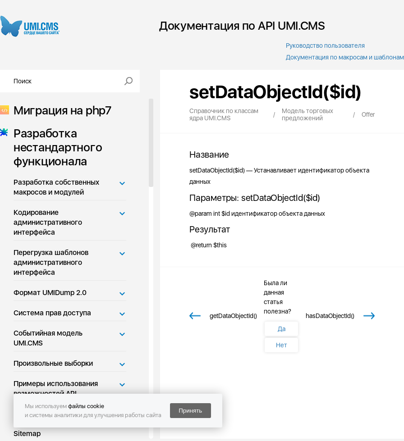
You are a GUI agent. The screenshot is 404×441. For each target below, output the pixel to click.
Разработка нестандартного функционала (55, 147)
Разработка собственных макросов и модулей (56, 187)
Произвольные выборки (53, 363)
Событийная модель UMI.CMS (48, 338)
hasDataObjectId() (330, 315)
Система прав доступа (52, 313)
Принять (190, 410)
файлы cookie (86, 406)
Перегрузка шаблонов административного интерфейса (51, 262)
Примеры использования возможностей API (56, 388)
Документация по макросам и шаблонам (345, 57)
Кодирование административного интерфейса (48, 222)
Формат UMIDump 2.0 (50, 292)
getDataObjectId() (233, 315)
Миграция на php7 (59, 110)
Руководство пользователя (325, 45)
